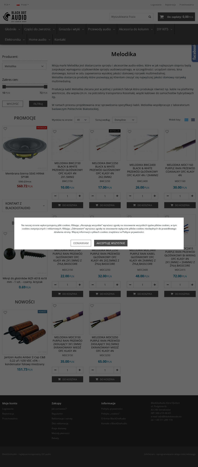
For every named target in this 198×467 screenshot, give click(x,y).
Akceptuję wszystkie (111, 243)
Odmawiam (81, 243)
